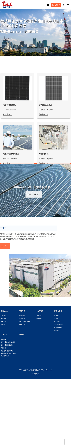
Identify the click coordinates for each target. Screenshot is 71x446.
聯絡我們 (22, 334)
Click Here (24, 194)
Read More (7, 219)
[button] (63, 52)
